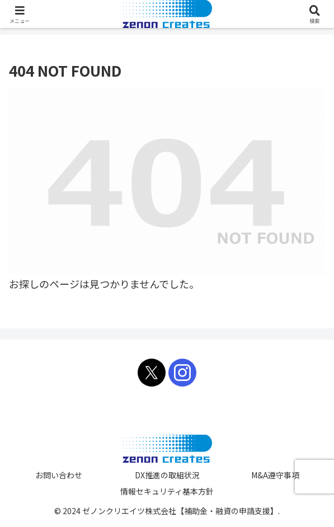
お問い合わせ (58, 475)
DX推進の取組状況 (167, 475)
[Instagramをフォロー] (182, 373)
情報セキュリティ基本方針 (167, 491)
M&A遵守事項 (275, 475)
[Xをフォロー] (152, 373)
